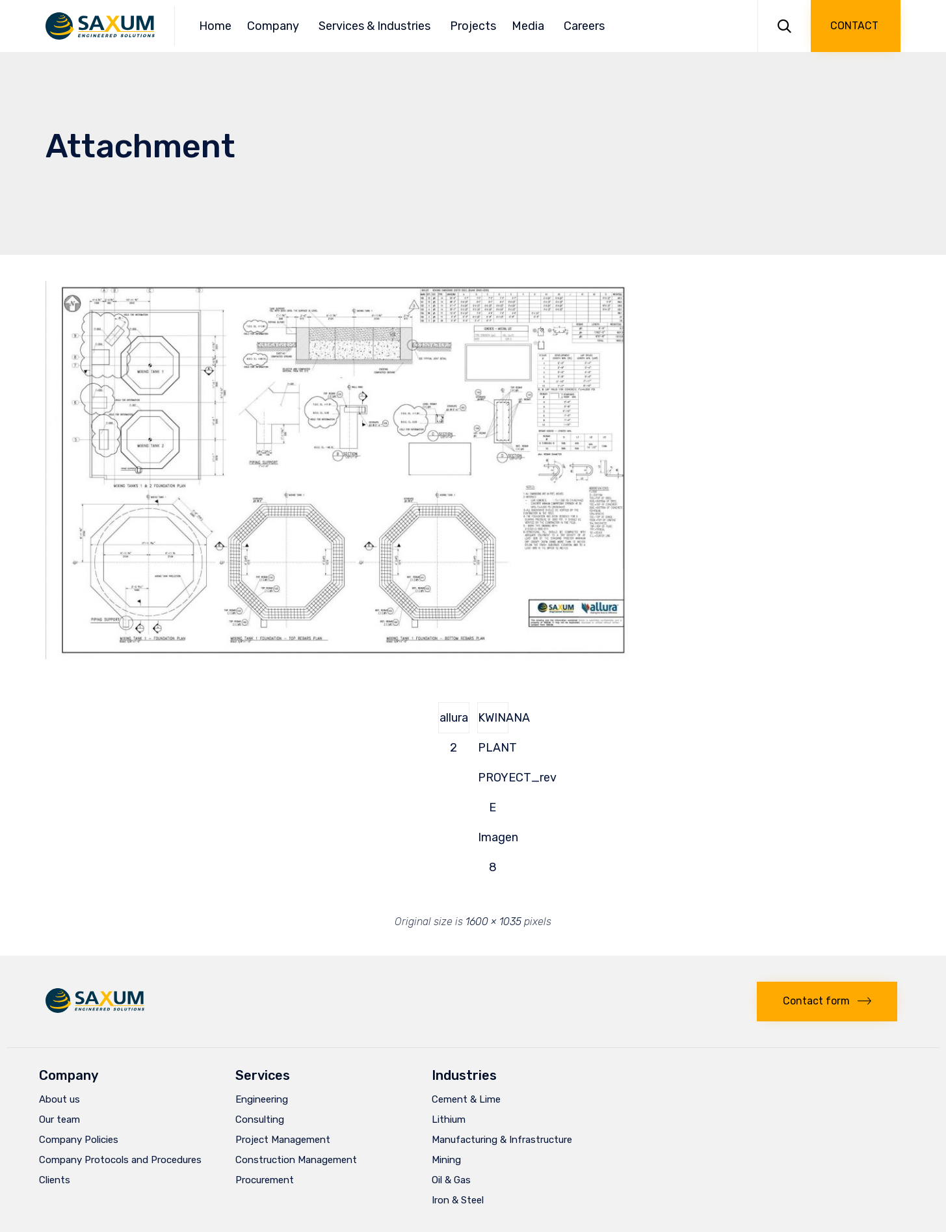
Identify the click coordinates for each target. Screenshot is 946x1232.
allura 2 (454, 722)
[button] (855, 26)
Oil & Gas (451, 1180)
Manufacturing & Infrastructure (502, 1140)
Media (530, 26)
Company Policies (78, 1140)
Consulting (259, 1119)
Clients (54, 1180)
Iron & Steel (458, 1200)
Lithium (449, 1119)
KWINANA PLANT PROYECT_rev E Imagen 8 (493, 722)
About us (59, 1099)
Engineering (261, 1099)
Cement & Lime (466, 1099)
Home (215, 26)
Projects (473, 26)
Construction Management (296, 1160)
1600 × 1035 (493, 921)
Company (275, 26)
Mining (446, 1160)
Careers (584, 26)
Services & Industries (376, 26)
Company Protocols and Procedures (120, 1160)
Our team (59, 1119)
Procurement (264, 1180)
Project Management (282, 1140)
